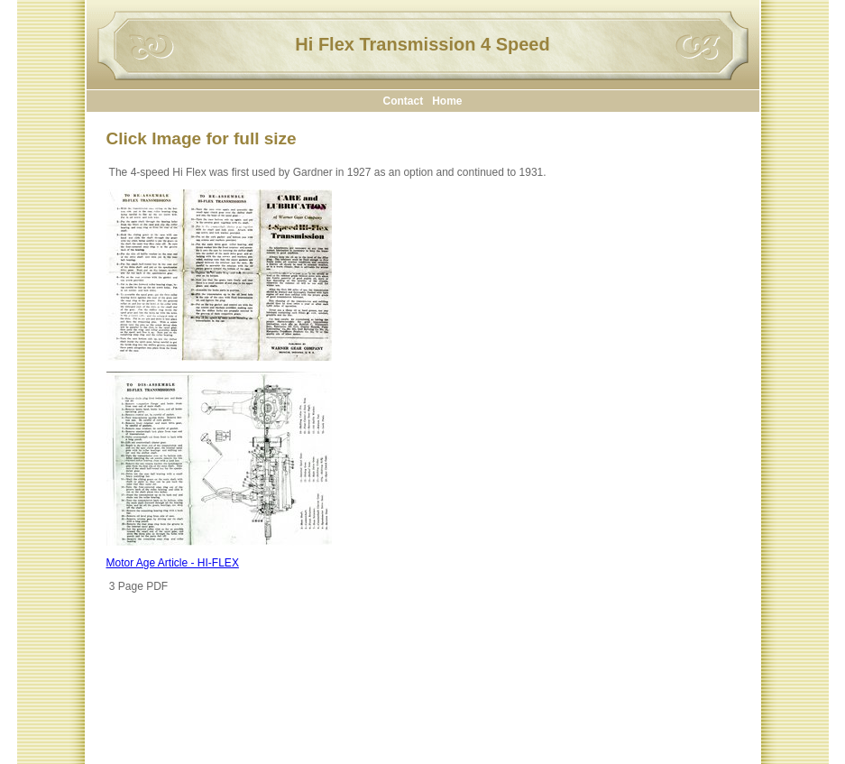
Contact (402, 101)
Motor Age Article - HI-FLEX (172, 563)
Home (447, 101)
